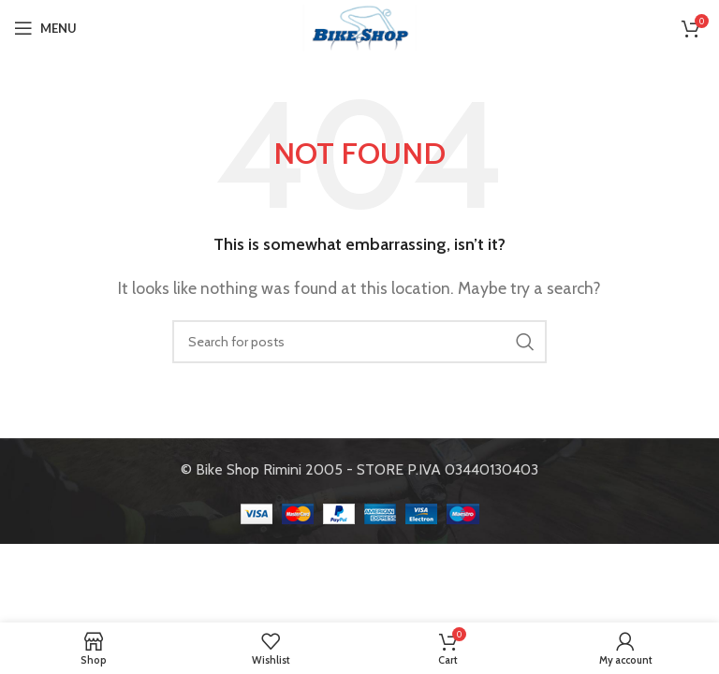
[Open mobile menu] (45, 28)
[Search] (359, 341)
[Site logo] (359, 27)
